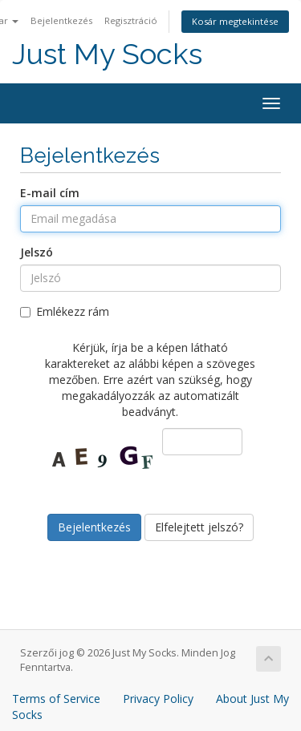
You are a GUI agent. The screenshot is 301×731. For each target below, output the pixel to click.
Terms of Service (56, 698)
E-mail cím (49, 192)
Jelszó (36, 252)
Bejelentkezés (61, 20)
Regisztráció (130, 20)
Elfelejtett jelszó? (199, 527)
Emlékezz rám (64, 311)
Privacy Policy (158, 698)
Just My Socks (107, 54)
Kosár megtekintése (235, 21)
